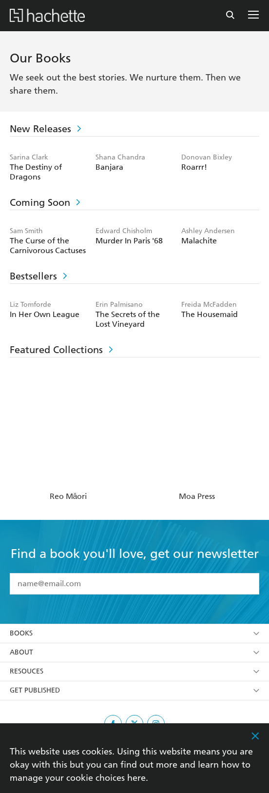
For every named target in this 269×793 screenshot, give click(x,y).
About (134, 652)
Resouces (134, 671)
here (136, 777)
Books (134, 633)
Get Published (134, 690)
